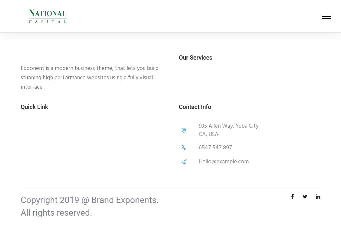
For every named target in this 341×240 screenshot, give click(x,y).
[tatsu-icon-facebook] (294, 197)
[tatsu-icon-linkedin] (318, 197)
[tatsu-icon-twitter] (306, 197)
